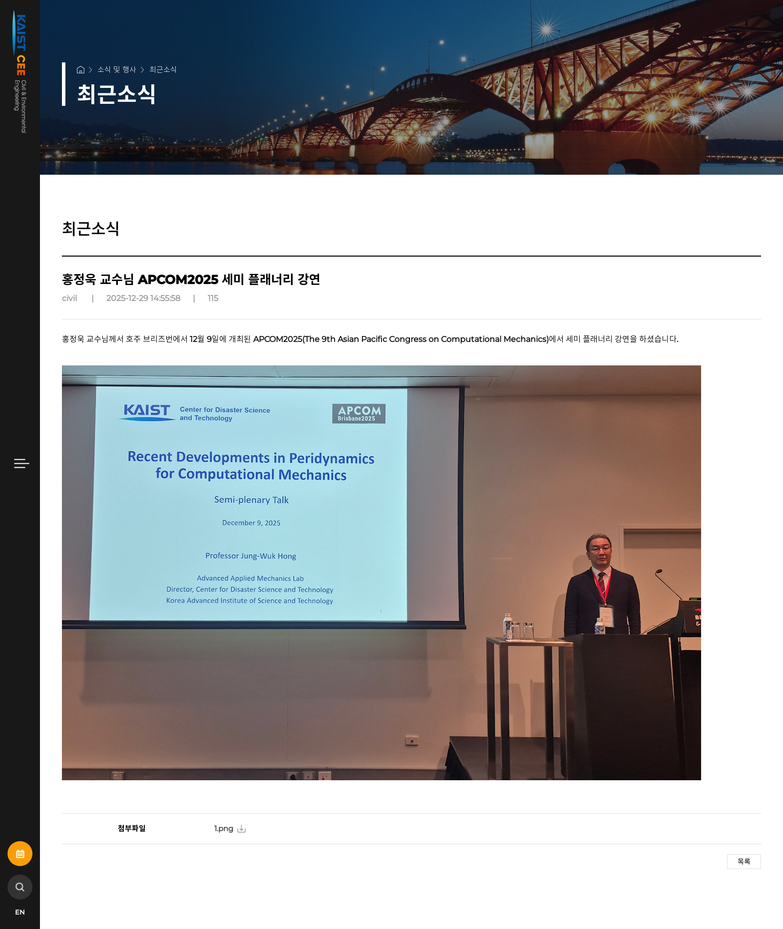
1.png (223, 828)
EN (20, 912)
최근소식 (163, 69)
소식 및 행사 (116, 69)
